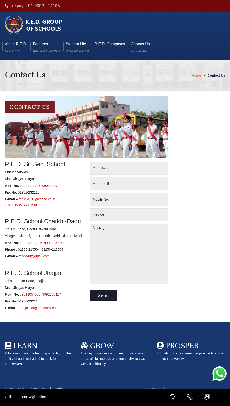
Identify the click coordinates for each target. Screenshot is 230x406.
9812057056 (31, 294)
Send (103, 295)
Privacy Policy (156, 389)
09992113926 (32, 243)
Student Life (77, 47)
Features (46, 47)
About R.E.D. (16, 47)
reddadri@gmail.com (34, 256)
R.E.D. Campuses (110, 47)
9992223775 (53, 243)
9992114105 (31, 186)
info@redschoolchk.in (21, 204)
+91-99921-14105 (43, 5)
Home (196, 75)
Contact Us (140, 47)
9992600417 (51, 294)
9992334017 (51, 186)
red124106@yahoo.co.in (37, 199)
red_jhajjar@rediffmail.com (38, 308)
